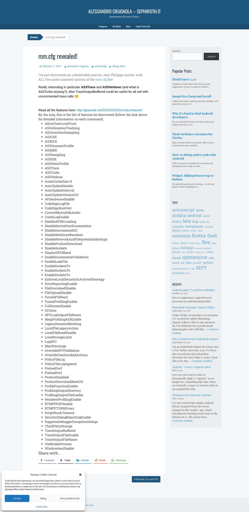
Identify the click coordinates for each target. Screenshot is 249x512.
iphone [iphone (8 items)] (176, 251)
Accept (17, 498)
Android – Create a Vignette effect (191, 367)
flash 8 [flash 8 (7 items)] (175, 243)
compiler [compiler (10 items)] (178, 226)
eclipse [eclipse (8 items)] (185, 230)
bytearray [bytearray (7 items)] (204, 221)
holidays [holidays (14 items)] (187, 247)
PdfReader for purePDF (146, 479)
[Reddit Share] (100, 460)
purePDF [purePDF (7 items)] (197, 262)
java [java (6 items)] (184, 252)
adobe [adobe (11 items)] (200, 210)
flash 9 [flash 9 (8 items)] (184, 243)
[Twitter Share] (65, 460)
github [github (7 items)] (175, 248)
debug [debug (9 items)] (176, 230)
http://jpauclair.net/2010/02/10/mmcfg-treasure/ (109, 110)
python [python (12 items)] (208, 262)
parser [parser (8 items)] (175, 262)
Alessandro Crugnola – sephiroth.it (124, 11)
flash (122, 66)
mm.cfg (101, 79)
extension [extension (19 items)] (181, 235)
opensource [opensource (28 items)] (194, 257)
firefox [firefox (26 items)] (199, 235)
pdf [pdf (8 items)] (183, 262)
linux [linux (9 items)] (190, 252)
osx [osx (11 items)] (211, 258)
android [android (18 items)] (195, 215)
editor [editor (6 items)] (200, 230)
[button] (80, 474)
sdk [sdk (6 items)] (192, 268)
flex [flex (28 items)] (206, 242)
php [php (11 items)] (188, 262)
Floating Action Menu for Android (191, 395)
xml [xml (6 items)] (188, 273)
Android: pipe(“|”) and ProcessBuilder (193, 290)
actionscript (101, 66)
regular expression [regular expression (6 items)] (181, 268)
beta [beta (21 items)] (187, 221)
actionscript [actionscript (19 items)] (183, 209)
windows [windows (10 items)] (178, 273)
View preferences (69, 498)
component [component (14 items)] (194, 226)
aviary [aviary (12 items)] (177, 221)
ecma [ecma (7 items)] (193, 230)
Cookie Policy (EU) (143, 26)
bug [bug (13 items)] (195, 221)
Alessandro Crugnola (77, 66)
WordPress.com (86, 504)
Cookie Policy (42, 506)
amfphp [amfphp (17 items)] (179, 215)
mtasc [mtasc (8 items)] (210, 251)
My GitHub (117, 26)
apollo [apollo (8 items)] (206, 215)
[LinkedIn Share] (83, 460)
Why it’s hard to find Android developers (195, 339)
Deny (43, 498)
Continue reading (202, 360)
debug (115, 66)
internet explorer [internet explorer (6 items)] (203, 248)
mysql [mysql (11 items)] (176, 258)
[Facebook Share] (47, 460)
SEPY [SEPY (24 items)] (201, 268)
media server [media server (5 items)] (200, 252)
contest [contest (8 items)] (209, 226)
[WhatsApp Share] (119, 460)
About (128, 26)
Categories (103, 26)
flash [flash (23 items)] (212, 235)
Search (176, 50)
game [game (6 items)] (214, 243)
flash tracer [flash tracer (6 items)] (195, 243)
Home (34, 37)
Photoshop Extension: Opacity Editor (193, 307)
